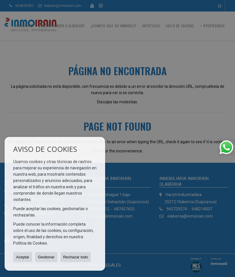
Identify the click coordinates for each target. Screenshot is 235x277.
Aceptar (22, 257)
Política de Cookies (30, 243)
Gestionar (46, 257)
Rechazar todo (75, 257)
